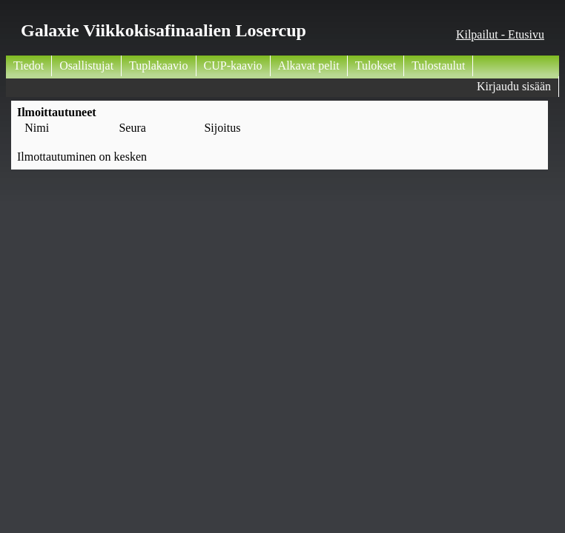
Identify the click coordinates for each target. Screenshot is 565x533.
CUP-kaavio (233, 65)
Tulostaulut (438, 65)
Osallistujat (86, 65)
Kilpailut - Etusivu (500, 34)
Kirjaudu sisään (514, 86)
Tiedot (28, 65)
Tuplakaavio (158, 65)
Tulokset (375, 65)
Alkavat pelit (309, 65)
